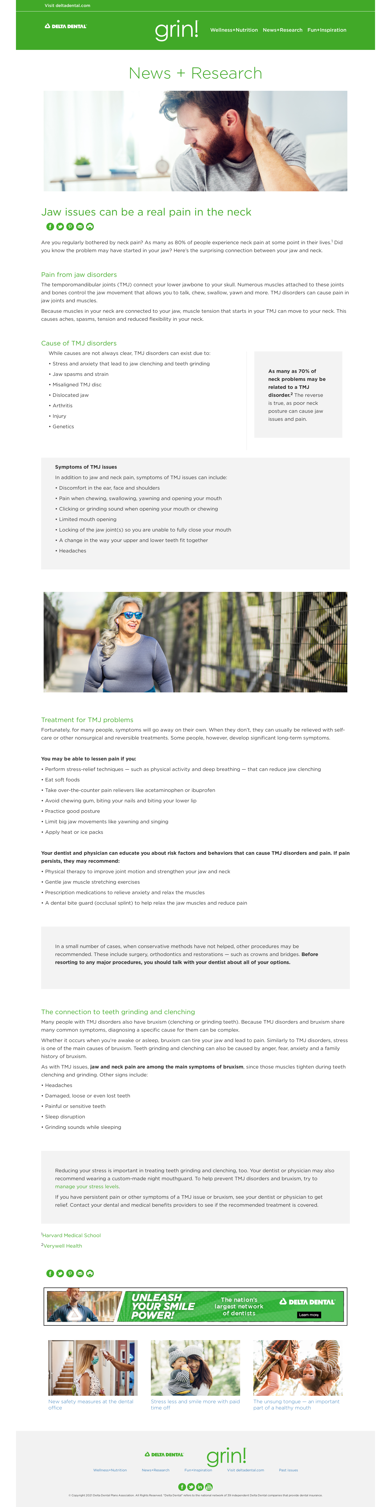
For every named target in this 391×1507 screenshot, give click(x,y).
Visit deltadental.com (67, 5)
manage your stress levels (87, 1186)
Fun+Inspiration (326, 30)
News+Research (282, 30)
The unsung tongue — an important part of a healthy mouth (296, 1404)
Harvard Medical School (71, 1235)
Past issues (288, 1470)
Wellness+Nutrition (234, 30)
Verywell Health (62, 1246)
